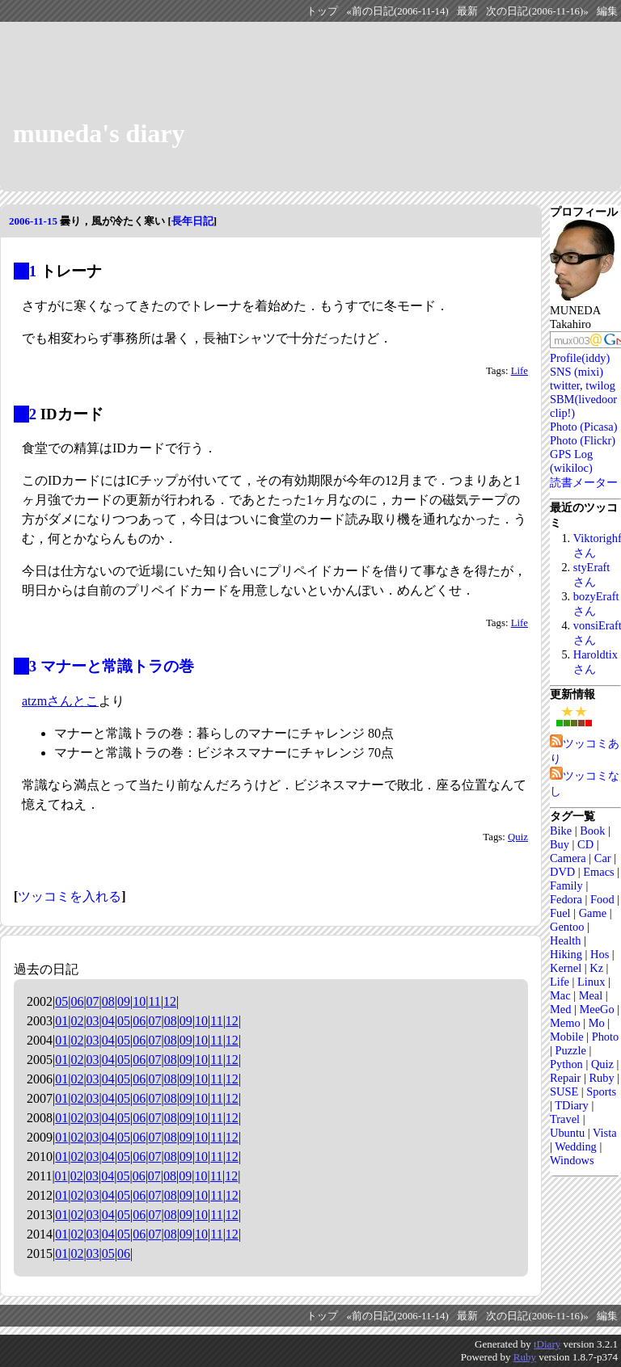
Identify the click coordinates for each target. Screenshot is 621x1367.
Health (565, 940)
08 (108, 1001)
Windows (572, 1160)
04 (108, 1021)
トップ (322, 11)
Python (566, 1064)
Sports (601, 1091)
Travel (565, 1119)
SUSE (564, 1091)
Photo (605, 1036)
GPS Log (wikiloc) (571, 461)
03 (93, 1021)
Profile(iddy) (580, 357)
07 (93, 1001)
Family (566, 885)
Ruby (601, 1077)
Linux (591, 981)
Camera (568, 858)
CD (585, 844)
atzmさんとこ (60, 701)
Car (602, 858)
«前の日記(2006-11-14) (397, 11)
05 (61, 1001)
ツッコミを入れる (69, 896)
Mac (560, 995)
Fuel (560, 912)
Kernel (565, 967)
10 (139, 1001)
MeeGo (596, 1009)
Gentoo (567, 926)
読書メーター (584, 482)
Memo (565, 1022)
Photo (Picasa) (584, 426)
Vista (605, 1132)
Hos (599, 954)
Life (519, 370)
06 (76, 1001)
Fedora (566, 899)
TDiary (572, 1105)
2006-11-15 (33, 221)
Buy (559, 844)
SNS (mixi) (576, 371)
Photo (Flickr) (582, 440)
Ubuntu (567, 1132)
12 (169, 1001)
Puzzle (570, 1050)
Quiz (518, 837)
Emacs (598, 871)
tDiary (547, 1344)
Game (592, 912)
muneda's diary (98, 133)
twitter (565, 385)
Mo (597, 1022)
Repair (565, 1077)
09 (123, 1001)
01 (61, 1021)
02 (76, 1021)
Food (602, 899)
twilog (600, 385)
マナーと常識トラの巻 (117, 666)
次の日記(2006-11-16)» (537, 11)
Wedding (576, 1146)
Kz (596, 967)
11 (154, 1001)
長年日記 (192, 221)
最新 (467, 11)
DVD (562, 871)
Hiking (566, 954)
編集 (607, 11)
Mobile (567, 1036)
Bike (561, 830)
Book (592, 830)
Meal (591, 995)
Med (560, 1009)
